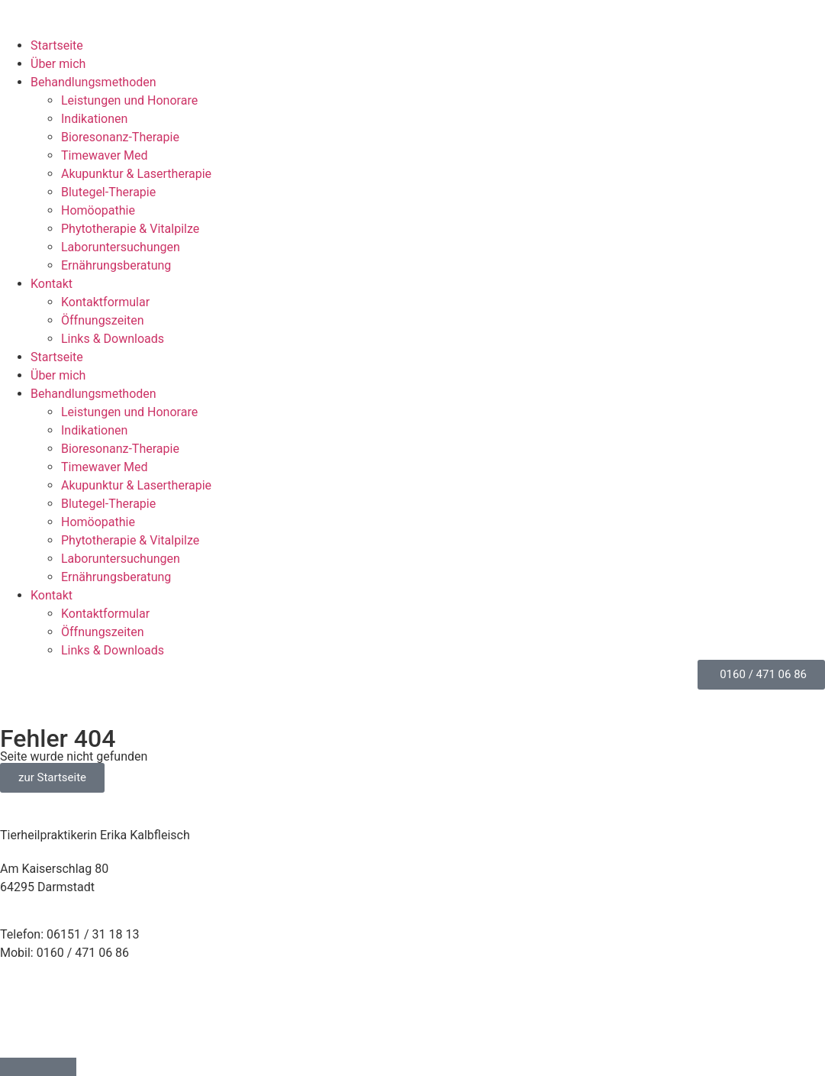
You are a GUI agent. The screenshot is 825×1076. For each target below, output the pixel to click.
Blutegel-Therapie (108, 192)
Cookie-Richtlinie (45, 1037)
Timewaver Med (104, 155)
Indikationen (94, 118)
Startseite (57, 45)
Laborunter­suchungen (120, 247)
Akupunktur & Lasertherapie (136, 173)
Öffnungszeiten (102, 320)
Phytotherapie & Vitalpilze (130, 228)
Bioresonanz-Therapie (120, 137)
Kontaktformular (105, 302)
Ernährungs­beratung (116, 265)
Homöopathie (98, 210)
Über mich (58, 64)
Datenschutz (34, 1019)
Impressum (31, 1001)
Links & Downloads (112, 338)
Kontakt (52, 283)
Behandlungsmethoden (93, 82)
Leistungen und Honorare (129, 100)
